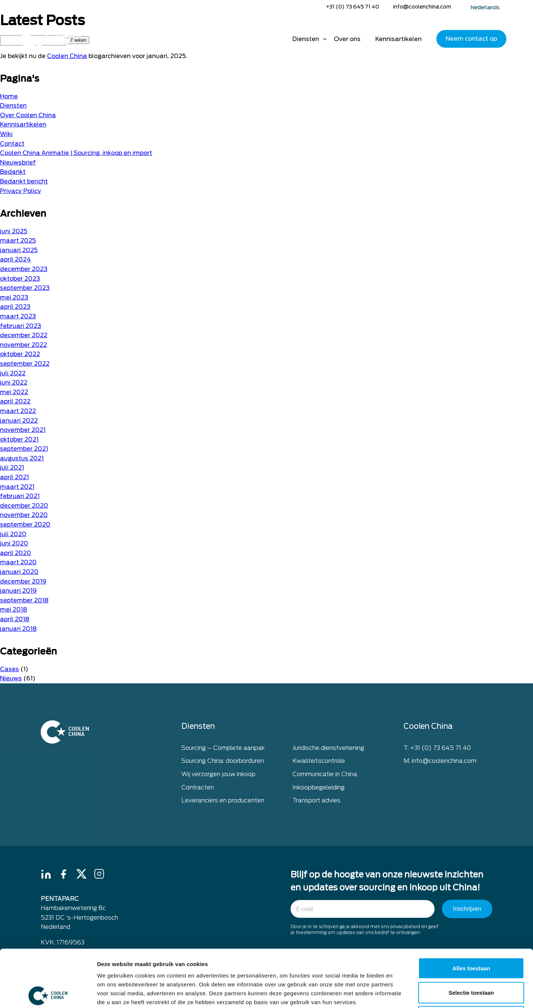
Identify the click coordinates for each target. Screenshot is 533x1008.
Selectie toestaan (471, 935)
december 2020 (24, 505)
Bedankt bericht (24, 181)
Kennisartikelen (398, 39)
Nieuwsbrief (18, 162)
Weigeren (471, 959)
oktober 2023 (20, 278)
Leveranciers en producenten (222, 801)
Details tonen (400, 993)
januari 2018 (18, 628)
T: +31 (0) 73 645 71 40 (437, 748)
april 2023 (15, 306)
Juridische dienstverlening (328, 748)
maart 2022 (18, 411)
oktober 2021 (19, 439)
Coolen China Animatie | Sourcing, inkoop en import (76, 152)
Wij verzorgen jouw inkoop (218, 774)
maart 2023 (18, 316)
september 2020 (25, 524)
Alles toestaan (471, 911)
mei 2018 (13, 609)
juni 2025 (13, 231)
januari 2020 (19, 571)
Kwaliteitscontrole (318, 761)
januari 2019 (18, 590)
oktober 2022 (20, 354)
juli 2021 (12, 467)
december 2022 (23, 335)
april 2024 (15, 259)
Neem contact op (471, 38)
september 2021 (24, 448)
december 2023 (23, 269)
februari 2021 (20, 496)
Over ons (347, 39)
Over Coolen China (28, 115)
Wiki (6, 134)
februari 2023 (20, 325)
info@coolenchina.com (422, 7)
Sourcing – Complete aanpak (223, 748)
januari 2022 (19, 420)
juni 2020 (14, 543)
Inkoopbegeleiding (318, 787)
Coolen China (67, 56)
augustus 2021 (22, 458)
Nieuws (11, 678)
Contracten (197, 787)
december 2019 (23, 581)
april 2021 (14, 477)
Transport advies (316, 801)
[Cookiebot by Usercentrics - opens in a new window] (48, 993)
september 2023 (25, 287)
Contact (12, 143)
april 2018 (14, 619)
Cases (9, 669)
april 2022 (15, 401)
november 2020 (24, 514)
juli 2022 (13, 373)
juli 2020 (13, 534)
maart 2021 (17, 486)
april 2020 (15, 553)
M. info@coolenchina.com (439, 761)
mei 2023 (14, 297)
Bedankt (13, 171)
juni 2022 (13, 382)
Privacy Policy (20, 191)
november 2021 (23, 429)
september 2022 (25, 363)
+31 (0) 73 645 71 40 (352, 7)
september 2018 (24, 600)
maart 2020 (18, 562)
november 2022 (23, 344)
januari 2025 (19, 250)
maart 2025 (18, 240)
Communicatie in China (324, 774)
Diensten (305, 39)
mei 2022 (14, 392)
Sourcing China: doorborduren (222, 761)
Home (274, 39)
